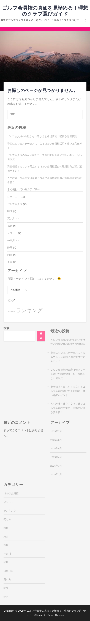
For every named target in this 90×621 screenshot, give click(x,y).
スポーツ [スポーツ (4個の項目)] (11, 311)
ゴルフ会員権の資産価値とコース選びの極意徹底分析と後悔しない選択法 (67, 374)
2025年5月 (56, 448)
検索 (6, 328)
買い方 (11, 218)
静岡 (9, 247)
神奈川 (11, 240)
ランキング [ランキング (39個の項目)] (29, 310)
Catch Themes (55, 615)
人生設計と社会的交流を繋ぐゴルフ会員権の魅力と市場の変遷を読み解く (67, 408)
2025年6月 (56, 440)
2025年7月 (56, 431)
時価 (9, 211)
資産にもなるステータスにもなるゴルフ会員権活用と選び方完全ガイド (67, 357)
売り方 (7, 519)
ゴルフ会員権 (14, 204)
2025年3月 (56, 466)
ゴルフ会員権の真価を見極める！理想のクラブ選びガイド (45, 11)
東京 (9, 262)
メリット (12, 233)
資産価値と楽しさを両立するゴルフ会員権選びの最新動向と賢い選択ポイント (67, 391)
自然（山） (13, 197)
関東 (9, 255)
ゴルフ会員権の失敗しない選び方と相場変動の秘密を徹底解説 (42, 136)
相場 (6, 545)
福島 (9, 226)
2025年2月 (56, 474)
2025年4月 (56, 457)
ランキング (10, 511)
